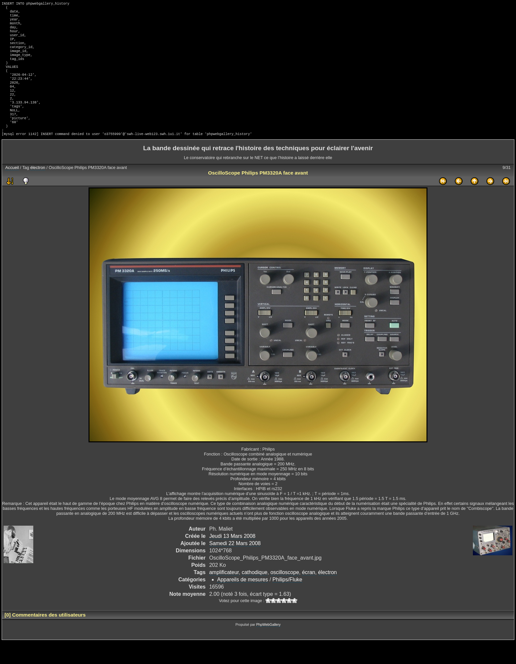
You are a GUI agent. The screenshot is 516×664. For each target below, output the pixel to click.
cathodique (254, 594)
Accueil (12, 189)
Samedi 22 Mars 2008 (235, 565)
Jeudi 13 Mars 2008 (232, 558)
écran (308, 594)
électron (37, 189)
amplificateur (224, 594)
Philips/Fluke (287, 602)
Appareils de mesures (242, 602)
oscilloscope (285, 594)
